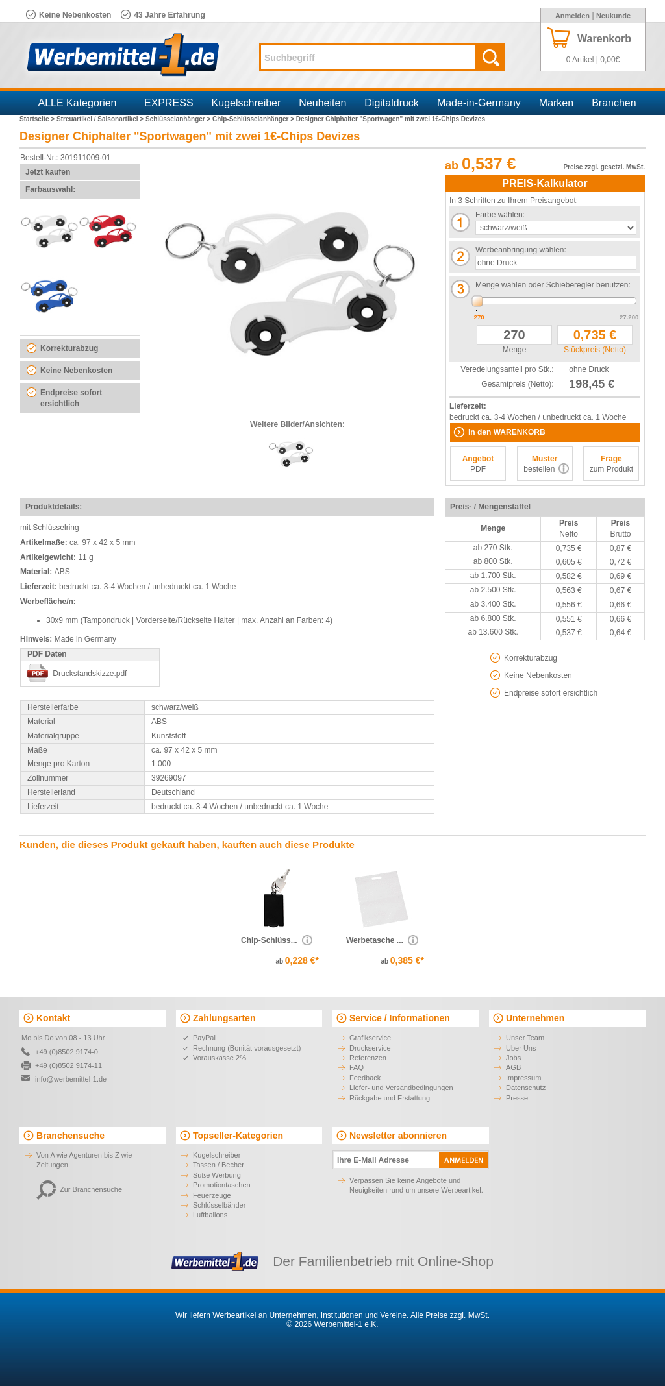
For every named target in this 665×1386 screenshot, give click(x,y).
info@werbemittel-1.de (71, 1079)
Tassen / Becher (218, 1165)
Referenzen (367, 1058)
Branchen (614, 102)
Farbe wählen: (500, 214)
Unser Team (525, 1037)
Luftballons (210, 1215)
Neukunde (613, 15)
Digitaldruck (391, 102)
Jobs (513, 1058)
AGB (513, 1067)
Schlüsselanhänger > (178, 119)
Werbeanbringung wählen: (520, 249)
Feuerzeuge (212, 1195)
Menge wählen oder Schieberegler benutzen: (553, 284)
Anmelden (572, 15)
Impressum (523, 1078)
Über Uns (521, 1048)
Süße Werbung (217, 1175)
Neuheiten (322, 102)
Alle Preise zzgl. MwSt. (450, 1315)
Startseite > (37, 119)
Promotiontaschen (222, 1185)
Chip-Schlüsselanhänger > (254, 119)
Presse (517, 1098)
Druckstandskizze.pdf (90, 673)
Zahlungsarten (224, 1018)
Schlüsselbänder (219, 1205)
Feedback (365, 1078)
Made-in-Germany (479, 102)
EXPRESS (169, 102)
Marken (556, 102)
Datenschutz (526, 1087)
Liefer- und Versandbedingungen (401, 1087)
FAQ (356, 1067)
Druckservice (370, 1048)
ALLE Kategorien (77, 102)
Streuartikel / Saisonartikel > (100, 119)
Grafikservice (370, 1037)
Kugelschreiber (246, 102)
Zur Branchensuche (79, 1189)
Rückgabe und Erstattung (389, 1098)
